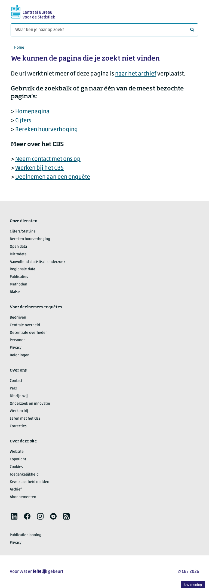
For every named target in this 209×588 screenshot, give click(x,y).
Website (17, 452)
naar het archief (135, 74)
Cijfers (23, 121)
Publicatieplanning (25, 535)
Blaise (15, 292)
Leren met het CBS (25, 418)
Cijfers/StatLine (23, 231)
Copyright (18, 459)
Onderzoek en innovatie (30, 403)
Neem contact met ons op (48, 159)
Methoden (18, 284)
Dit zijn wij (19, 396)
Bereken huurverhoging (46, 130)
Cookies (16, 467)
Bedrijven (18, 317)
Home (19, 47)
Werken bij (19, 411)
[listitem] (14, 516)
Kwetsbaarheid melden (29, 482)
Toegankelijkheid (24, 474)
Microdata (18, 254)
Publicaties (19, 277)
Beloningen (19, 355)
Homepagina (32, 112)
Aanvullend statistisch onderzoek (37, 262)
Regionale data (22, 269)
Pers (13, 388)
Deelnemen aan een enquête (52, 177)
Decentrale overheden (29, 333)
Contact (16, 381)
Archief (16, 489)
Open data (18, 247)
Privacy (15, 348)
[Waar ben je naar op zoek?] (104, 29)
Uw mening (193, 585)
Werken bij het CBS (39, 168)
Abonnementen (23, 497)
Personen (18, 340)
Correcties (18, 426)
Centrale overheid (25, 325)
